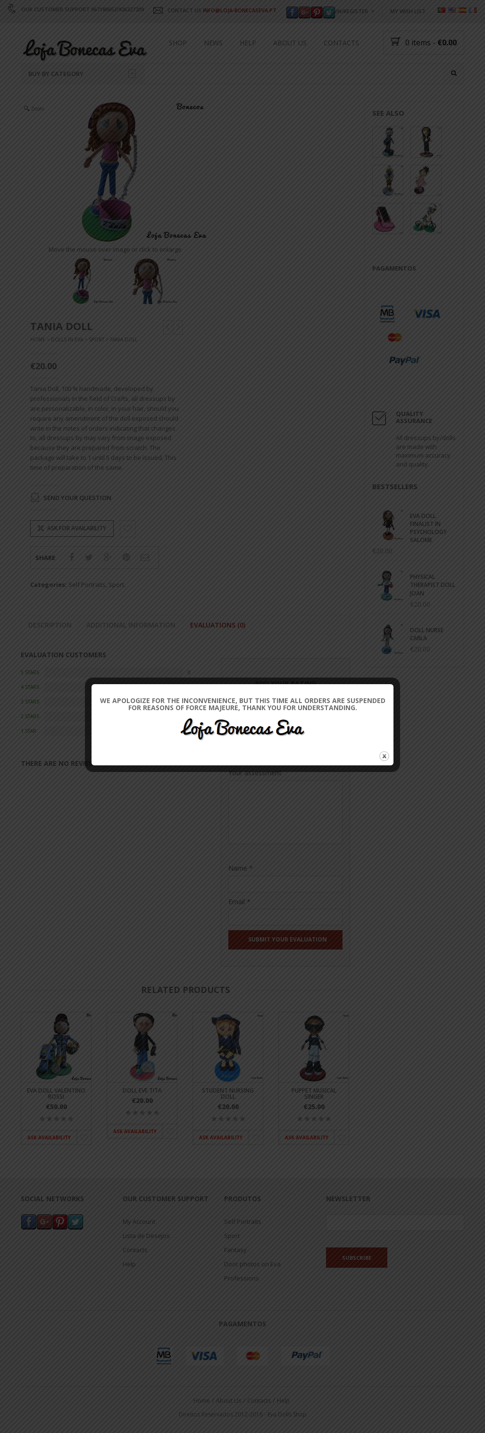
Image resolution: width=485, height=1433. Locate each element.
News (213, 42)
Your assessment (255, 772)
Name (240, 868)
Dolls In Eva (67, 340)
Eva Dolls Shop (287, 1414)
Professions (241, 1278)
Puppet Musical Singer (314, 1093)
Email (239, 901)
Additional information (131, 624)
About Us (290, 42)
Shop (178, 42)
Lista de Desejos (146, 1235)
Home (37, 340)
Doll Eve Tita (142, 1090)
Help (248, 42)
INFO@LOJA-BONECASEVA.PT (239, 10)
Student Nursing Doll (228, 1093)
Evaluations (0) (217, 624)
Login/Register (347, 11)
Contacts (341, 42)
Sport (96, 340)
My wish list (408, 11)
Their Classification (257, 742)
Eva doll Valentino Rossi (56, 1093)
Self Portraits (87, 585)
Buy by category (82, 73)
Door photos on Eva (252, 1264)
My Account (139, 1221)
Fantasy (235, 1250)
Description (50, 624)
